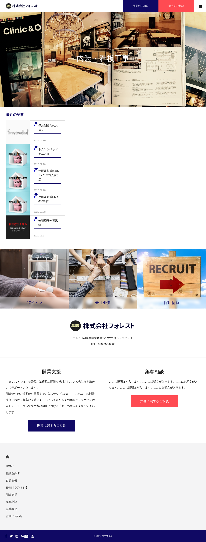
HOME (7, 457)
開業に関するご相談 (51, 425)
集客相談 (11, 501)
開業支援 (11, 494)
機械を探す (13, 473)
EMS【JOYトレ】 (17, 487)
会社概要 (11, 509)
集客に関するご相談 (154, 401)
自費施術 (11, 480)
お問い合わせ (14, 516)
